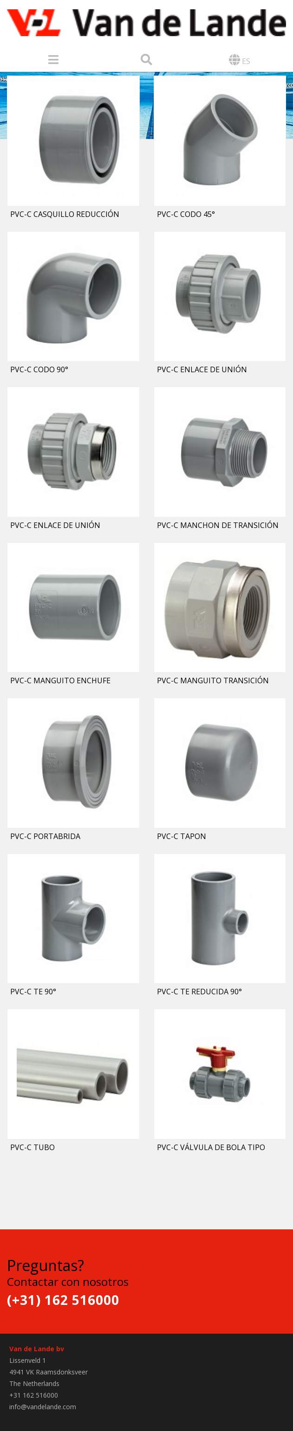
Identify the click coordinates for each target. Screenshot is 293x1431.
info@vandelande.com (42, 1406)
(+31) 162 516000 (63, 1300)
